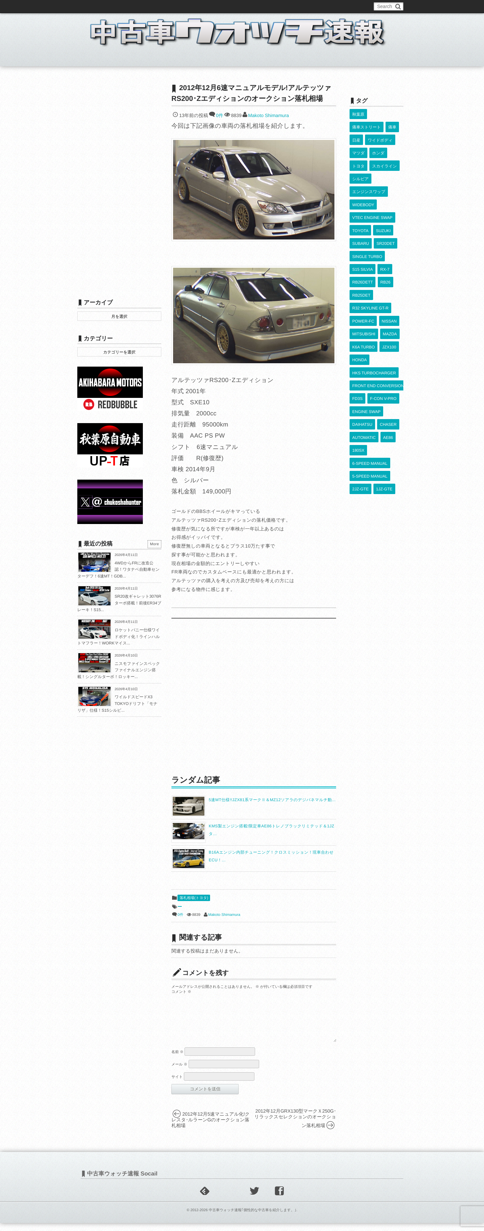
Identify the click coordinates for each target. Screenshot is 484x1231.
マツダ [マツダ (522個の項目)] (358, 142)
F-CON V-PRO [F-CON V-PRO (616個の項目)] (383, 328)
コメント (181, 992)
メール (179, 1073)
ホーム (93, 58)
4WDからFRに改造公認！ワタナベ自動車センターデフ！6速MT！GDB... (118, 570)
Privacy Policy (232, 6)
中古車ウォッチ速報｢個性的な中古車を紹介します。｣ (252, 1218)
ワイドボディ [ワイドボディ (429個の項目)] (379, 132)
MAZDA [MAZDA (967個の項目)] (389, 279)
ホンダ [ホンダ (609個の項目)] (378, 142)
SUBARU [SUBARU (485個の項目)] (360, 210)
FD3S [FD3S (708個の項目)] (357, 328)
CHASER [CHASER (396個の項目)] (387, 347)
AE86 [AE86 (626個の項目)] (388, 357)
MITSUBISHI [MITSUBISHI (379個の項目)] (363, 279)
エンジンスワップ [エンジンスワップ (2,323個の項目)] (368, 171)
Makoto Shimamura (268, 115)
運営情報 (203, 6)
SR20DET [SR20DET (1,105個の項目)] (385, 210)
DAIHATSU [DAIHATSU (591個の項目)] (362, 347)
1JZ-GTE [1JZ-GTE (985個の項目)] (384, 396)
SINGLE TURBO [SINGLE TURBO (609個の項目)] (367, 220)
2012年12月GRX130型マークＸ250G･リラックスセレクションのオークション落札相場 (295, 1126)
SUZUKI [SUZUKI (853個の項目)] (383, 200)
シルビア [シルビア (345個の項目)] (360, 161)
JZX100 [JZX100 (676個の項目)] (389, 289)
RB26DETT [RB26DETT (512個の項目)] (362, 240)
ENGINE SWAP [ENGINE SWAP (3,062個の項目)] (366, 337)
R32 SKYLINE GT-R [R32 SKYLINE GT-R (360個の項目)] (370, 259)
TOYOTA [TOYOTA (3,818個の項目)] (360, 200)
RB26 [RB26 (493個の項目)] (385, 240)
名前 (177, 1060)
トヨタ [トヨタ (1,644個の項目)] (358, 152)
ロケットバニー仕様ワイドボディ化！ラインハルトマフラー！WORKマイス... (118, 636)
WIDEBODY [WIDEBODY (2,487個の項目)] (363, 181)
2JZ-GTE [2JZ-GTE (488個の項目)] (360, 396)
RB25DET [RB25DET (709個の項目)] (361, 250)
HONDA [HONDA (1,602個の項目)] (359, 298)
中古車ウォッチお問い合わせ (158, 6)
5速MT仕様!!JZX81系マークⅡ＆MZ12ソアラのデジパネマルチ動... (272, 799)
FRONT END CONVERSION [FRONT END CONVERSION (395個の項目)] (378, 318)
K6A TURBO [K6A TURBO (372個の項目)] (363, 289)
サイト (177, 1085)
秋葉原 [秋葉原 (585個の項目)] (358, 113)
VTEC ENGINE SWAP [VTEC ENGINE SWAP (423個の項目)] (372, 191)
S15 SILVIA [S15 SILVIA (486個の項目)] (362, 230)
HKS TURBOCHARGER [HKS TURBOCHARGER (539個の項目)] (374, 308)
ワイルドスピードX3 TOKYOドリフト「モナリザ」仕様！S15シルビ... (117, 703)
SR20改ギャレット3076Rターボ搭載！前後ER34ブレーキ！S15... (119, 603)
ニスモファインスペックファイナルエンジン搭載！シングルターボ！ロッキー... (118, 670)
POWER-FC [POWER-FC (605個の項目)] (363, 269)
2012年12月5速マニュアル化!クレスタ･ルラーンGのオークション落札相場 (210, 1127)
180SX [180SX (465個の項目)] (358, 367)
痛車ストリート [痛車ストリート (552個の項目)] (366, 122)
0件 (219, 115)
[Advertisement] (253, 696)
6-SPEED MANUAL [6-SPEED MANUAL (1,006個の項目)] (370, 377)
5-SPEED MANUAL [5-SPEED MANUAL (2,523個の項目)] (370, 386)
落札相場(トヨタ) (193, 898)
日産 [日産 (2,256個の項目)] (356, 132)
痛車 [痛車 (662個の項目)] (392, 122)
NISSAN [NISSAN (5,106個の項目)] (389, 269)
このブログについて (104, 6)
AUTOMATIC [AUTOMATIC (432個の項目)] (364, 357)
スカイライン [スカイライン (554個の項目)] (384, 152)
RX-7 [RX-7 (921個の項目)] (384, 230)
